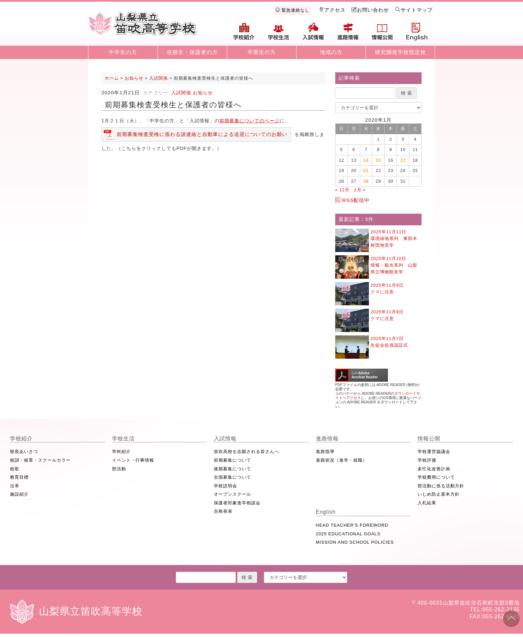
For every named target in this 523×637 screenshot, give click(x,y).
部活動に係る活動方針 (441, 485)
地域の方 (331, 52)
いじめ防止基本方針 (439, 494)
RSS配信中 (352, 200)
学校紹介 (244, 34)
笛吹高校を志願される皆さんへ (246, 451)
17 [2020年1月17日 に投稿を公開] (403, 160)
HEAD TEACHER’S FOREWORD (352, 525)
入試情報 (313, 34)
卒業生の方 (261, 52)
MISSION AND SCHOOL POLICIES (355, 542)
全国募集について (232, 477)
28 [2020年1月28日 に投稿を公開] (366, 181)
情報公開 (382, 34)
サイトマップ (414, 10)
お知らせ (203, 92)
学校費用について (436, 477)
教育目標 (19, 477)
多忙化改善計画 (434, 468)
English (417, 34)
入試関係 (181, 92)
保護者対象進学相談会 (237, 502)
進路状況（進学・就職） (341, 460)
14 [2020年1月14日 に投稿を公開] (366, 160)
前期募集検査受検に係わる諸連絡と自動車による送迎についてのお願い (202, 134)
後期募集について (232, 468)
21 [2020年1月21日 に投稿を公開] (366, 170)
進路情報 (348, 34)
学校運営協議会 (434, 451)
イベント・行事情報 (133, 460)
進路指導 (325, 451)
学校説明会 (225, 485)
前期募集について (232, 460)
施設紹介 (19, 494)
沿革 (14, 485)
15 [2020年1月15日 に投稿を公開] (378, 160)
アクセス (332, 10)
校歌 (14, 468)
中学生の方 (123, 52)
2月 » (360, 189)
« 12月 (342, 189)
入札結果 (427, 502)
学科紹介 (121, 451)
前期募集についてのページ (249, 120)
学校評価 (427, 460)
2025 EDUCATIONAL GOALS (348, 533)
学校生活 (279, 34)
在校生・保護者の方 (192, 52)
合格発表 (223, 511)
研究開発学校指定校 (400, 52)
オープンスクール (232, 494)
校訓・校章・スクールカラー (40, 460)
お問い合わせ (370, 10)
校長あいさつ (24, 451)
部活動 (119, 468)
